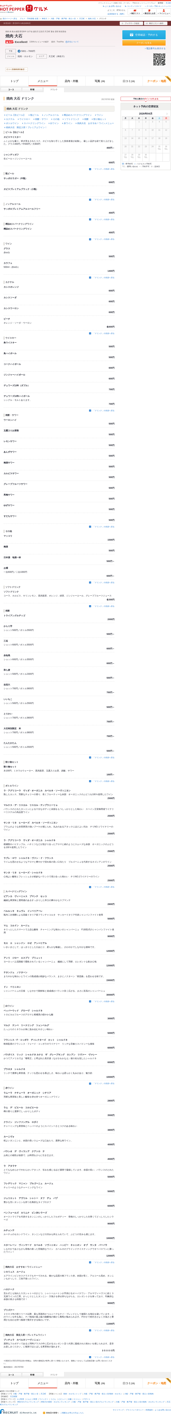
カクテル (10, 119)
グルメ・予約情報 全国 (29, 19)
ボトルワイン (12, 123)
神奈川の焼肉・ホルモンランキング (55, 1402)
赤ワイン (68, 123)
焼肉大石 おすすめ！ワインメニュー (95, 123)
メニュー (42, 81)
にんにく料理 (31, 1399)
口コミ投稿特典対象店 (15, 69)
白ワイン (54, 123)
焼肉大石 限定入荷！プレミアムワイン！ (26, 127)
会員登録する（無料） (116, 14)
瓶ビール (34, 115)
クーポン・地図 (159, 79)
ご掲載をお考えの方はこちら (72, 1413)
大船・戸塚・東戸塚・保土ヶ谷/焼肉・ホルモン (103, 1394)
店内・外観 (71, 81)
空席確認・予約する (146, 34)
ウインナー (43, 1399)
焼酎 (86, 119)
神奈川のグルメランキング (28, 1402)
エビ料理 (20, 1399)
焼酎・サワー (41, 119)
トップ (14, 81)
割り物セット (99, 119)
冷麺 (69, 1399)
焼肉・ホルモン (25, 56)
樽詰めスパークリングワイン (78, 115)
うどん (53, 1399)
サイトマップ (118, 1410)
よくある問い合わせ (113, 6)
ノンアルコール (51, 115)
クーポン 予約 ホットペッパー (159, 6)
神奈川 (44, 19)
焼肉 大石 (92, 19)
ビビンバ (62, 1399)
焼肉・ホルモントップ (72, 1394)
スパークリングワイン (34, 123)
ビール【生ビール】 (15, 115)
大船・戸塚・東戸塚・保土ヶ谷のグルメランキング (93, 1402)
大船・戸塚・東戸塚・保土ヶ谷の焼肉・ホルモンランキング (140, 1402)
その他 (56, 119)
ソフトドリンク (71, 119)
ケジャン (77, 1399)
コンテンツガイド (134, 6)
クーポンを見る (144, 43)
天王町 (168, 3)
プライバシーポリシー (135, 1410)
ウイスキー (24, 119)
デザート (86, 1399)
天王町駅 (13, 1396)
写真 (100, 81)
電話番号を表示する (156, 48)
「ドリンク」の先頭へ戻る (103, 169)
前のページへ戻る (10, 19)
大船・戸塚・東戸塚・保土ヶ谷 (63, 19)
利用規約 (149, 1410)
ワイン (100, 115)
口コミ (129, 81)
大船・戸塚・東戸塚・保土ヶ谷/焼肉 (139, 1394)
